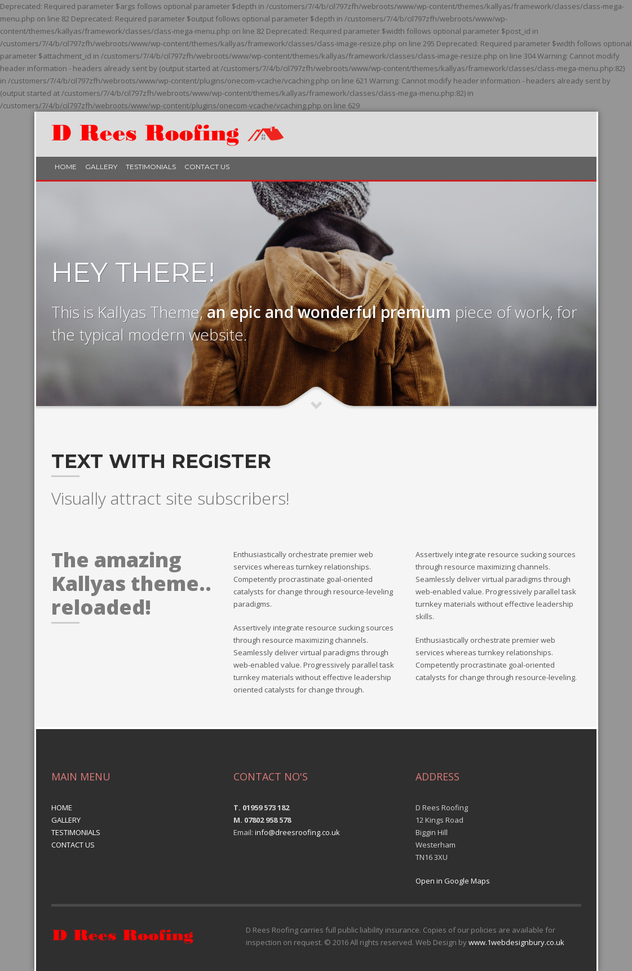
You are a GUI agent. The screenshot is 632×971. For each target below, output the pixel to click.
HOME (66, 166)
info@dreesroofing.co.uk (297, 832)
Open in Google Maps (453, 881)
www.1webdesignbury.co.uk (516, 942)
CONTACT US (206, 166)
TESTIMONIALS (151, 166)
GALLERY (101, 166)
